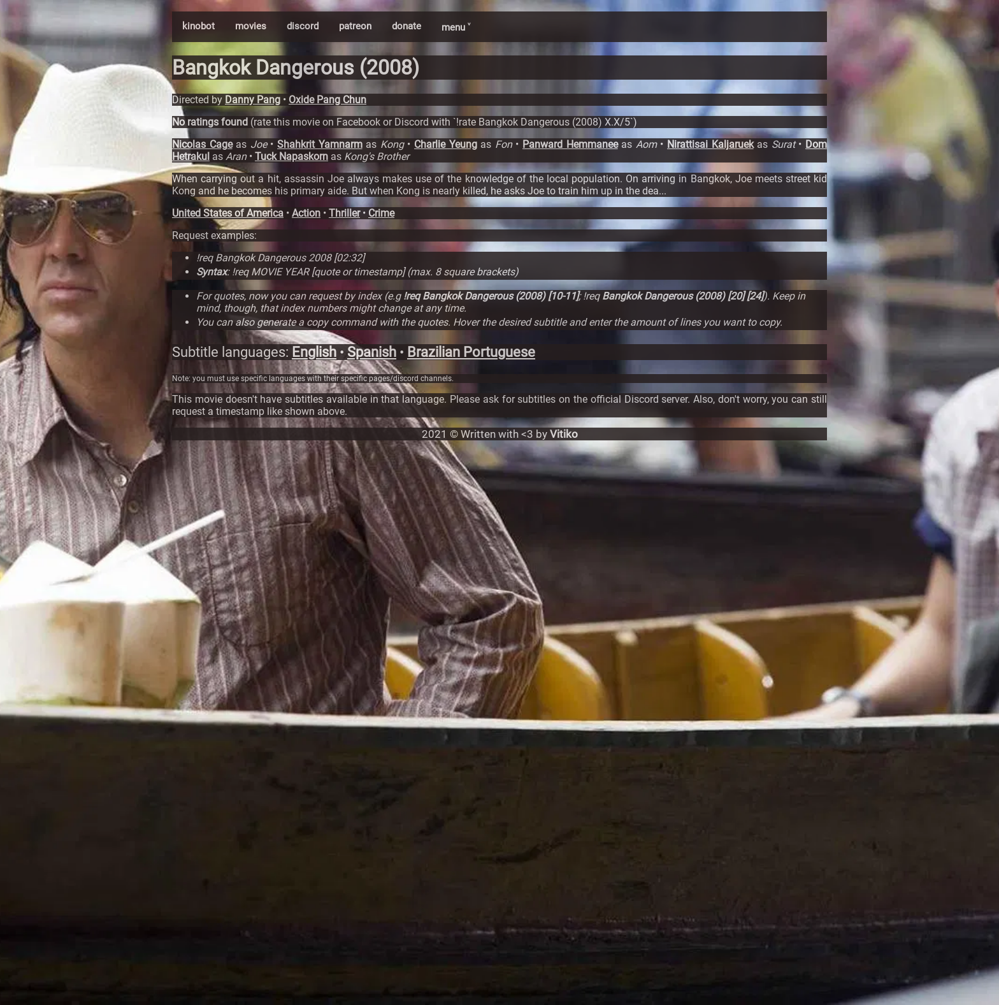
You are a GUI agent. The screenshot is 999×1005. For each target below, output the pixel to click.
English (314, 352)
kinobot (198, 26)
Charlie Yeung (445, 144)
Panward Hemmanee (570, 144)
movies (250, 26)
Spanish (371, 352)
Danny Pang (252, 100)
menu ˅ (456, 27)
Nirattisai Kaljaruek (710, 144)
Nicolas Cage (202, 144)
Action (306, 213)
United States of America (228, 213)
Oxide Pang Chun (327, 100)
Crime (381, 213)
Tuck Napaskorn (291, 156)
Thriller (344, 213)
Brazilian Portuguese (471, 352)
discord (303, 26)
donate (406, 26)
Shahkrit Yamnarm (320, 144)
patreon (355, 26)
